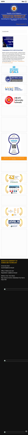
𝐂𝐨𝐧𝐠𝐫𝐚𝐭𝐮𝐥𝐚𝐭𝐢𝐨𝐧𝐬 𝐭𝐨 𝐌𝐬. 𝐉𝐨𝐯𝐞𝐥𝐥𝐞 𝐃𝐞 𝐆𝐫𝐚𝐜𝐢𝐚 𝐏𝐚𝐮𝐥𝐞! (12, 50)
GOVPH (3, 1)
